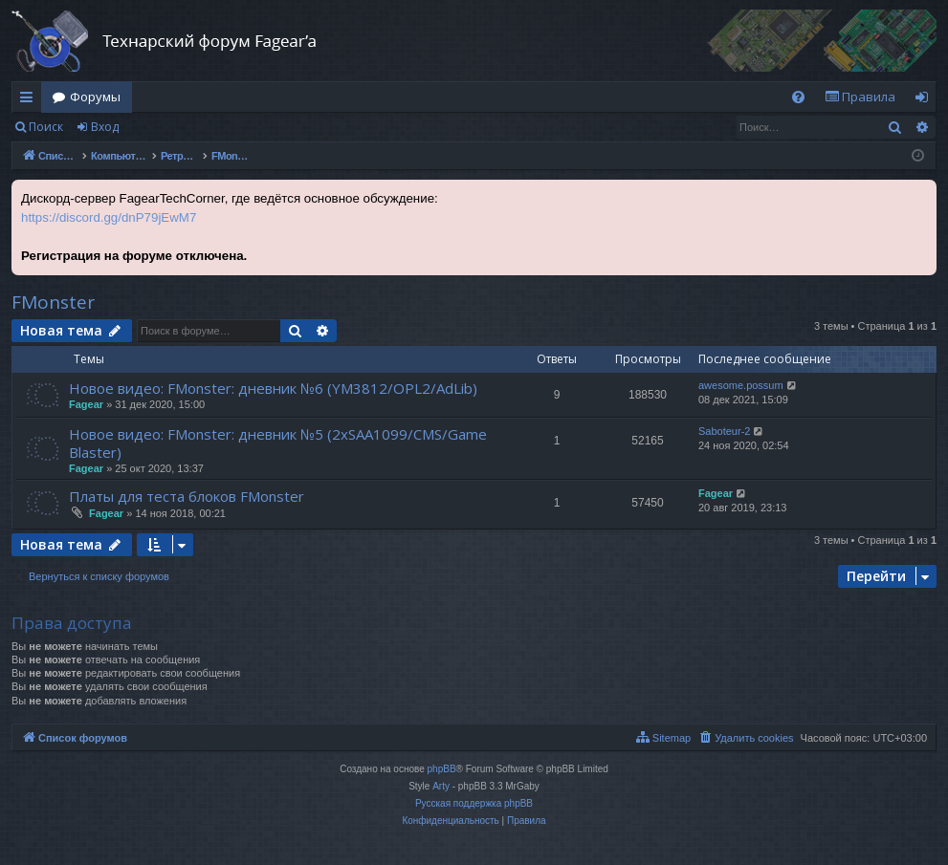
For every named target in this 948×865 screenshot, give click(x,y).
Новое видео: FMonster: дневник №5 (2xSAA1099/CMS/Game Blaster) (278, 443)
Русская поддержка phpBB (474, 803)
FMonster (53, 302)
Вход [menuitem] (926, 100)
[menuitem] (798, 97)
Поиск (46, 127)
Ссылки (30, 100)
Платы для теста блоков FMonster (186, 496)
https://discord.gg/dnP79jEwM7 (108, 217)
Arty (441, 786)
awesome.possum (740, 385)
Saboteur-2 (724, 431)
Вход (105, 127)
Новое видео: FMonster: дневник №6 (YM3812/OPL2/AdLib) (273, 388)
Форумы (95, 96)
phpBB (442, 769)
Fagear (86, 404)
